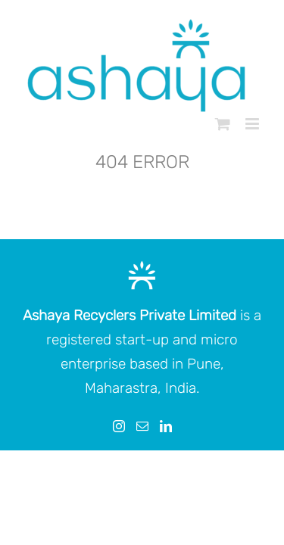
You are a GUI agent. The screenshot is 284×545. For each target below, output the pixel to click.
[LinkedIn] (166, 464)
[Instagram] (119, 464)
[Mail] (142, 464)
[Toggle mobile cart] (222, 124)
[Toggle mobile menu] (253, 124)
